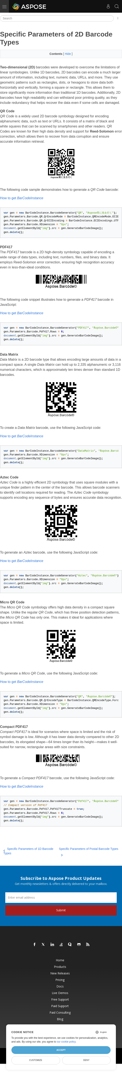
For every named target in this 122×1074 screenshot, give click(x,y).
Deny (86, 1060)
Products (60, 967)
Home (60, 960)
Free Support (60, 999)
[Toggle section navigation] (118, 18)
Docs (60, 986)
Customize (35, 1060)
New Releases (60, 973)
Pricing (59, 980)
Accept (61, 1050)
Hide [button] (68, 54)
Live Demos (60, 993)
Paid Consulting (60, 1012)
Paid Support (60, 1006)
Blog (60, 1019)
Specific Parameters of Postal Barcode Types (88, 851)
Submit (61, 910)
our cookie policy (66, 1041)
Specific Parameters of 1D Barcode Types (28, 851)
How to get (21, 198)
